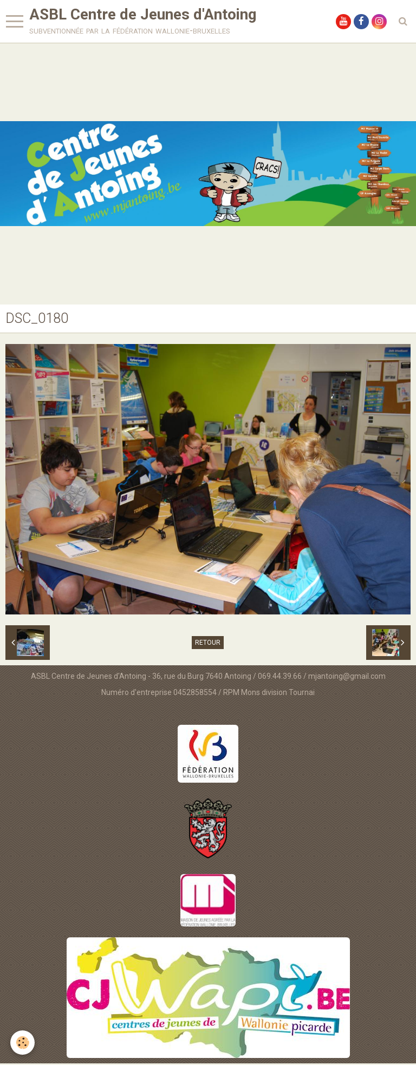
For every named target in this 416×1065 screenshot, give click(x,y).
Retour (207, 644)
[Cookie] (23, 1042)
